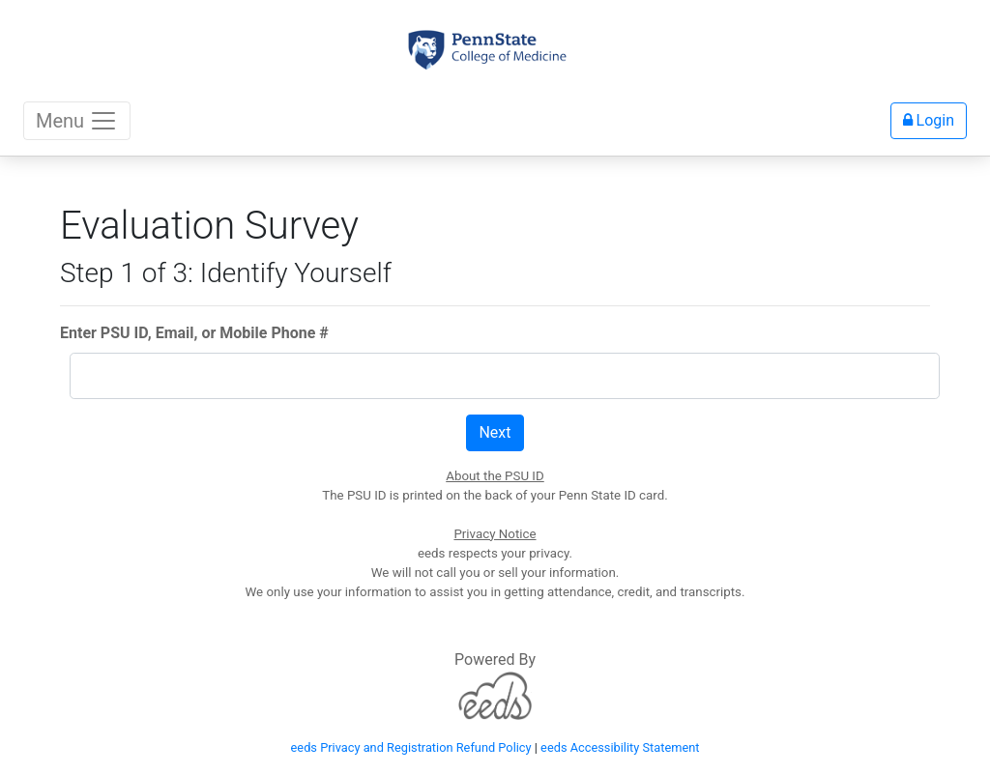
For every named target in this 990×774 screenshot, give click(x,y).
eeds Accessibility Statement (619, 747)
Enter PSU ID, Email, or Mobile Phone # (194, 333)
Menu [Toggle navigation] (77, 120)
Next (494, 432)
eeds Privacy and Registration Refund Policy (411, 747)
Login (928, 120)
